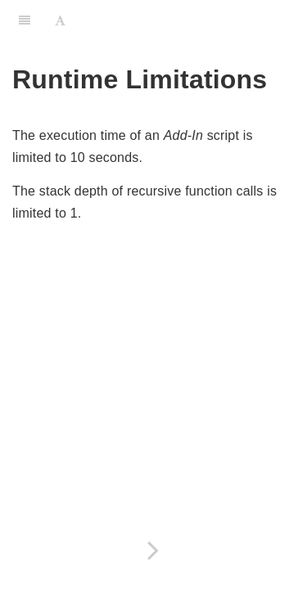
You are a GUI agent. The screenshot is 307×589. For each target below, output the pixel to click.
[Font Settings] (60, 20)
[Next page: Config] (153, 550)
